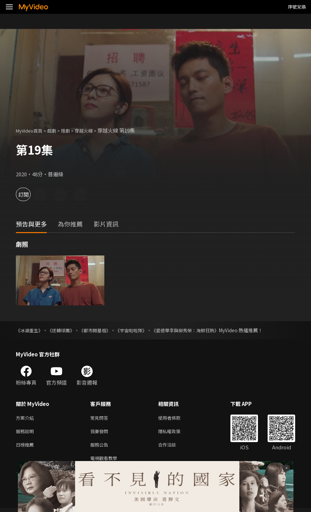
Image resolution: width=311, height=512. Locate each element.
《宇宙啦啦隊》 (139, 330)
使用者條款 (175, 418)
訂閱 (29, 194)
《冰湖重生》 (30, 330)
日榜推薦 (26, 447)
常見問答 (100, 418)
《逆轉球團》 (64, 330)
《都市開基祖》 (100, 330)
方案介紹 (26, 418)
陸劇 (72, 130)
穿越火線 (92, 130)
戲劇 (57, 130)
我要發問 (100, 432)
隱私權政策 (175, 432)
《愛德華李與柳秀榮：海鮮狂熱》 (196, 330)
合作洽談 (172, 447)
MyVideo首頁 (31, 130)
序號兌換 (297, 6)
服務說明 (26, 432)
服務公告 (100, 447)
